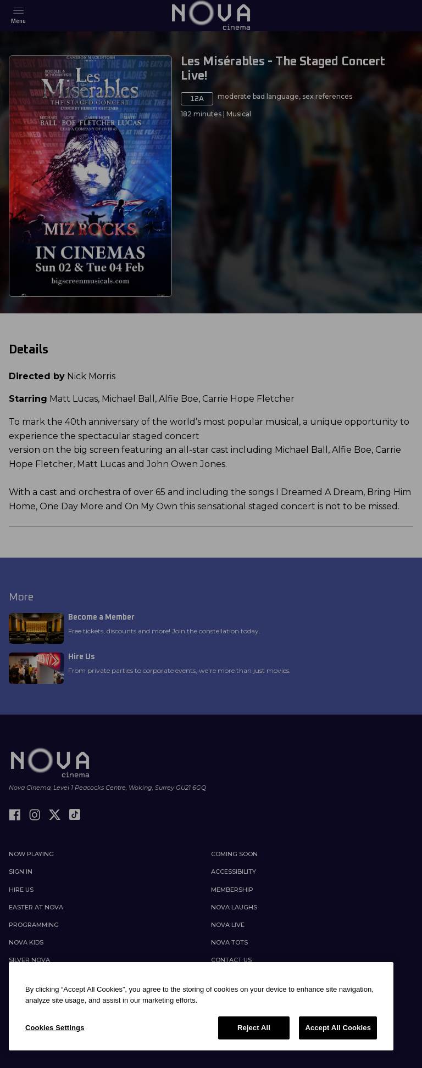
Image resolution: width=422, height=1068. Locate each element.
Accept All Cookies (338, 1028)
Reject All (253, 1028)
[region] (201, 1006)
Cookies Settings (55, 1028)
